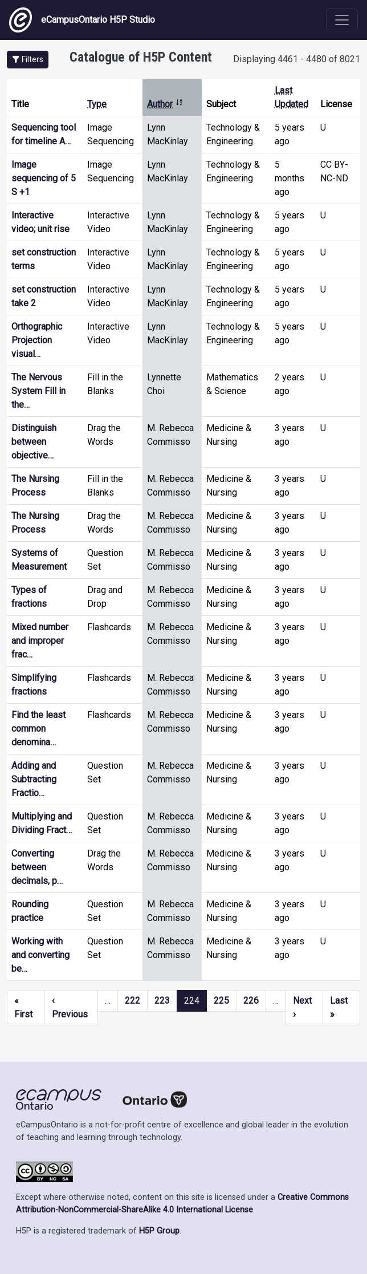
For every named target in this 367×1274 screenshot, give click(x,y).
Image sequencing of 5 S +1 (43, 178)
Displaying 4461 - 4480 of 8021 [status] (296, 59)
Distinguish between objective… (33, 442)
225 (221, 1000)
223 (162, 1000)
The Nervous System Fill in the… (38, 391)
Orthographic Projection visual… (36, 340)
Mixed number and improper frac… (39, 641)
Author (165, 104)
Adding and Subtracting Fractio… (33, 779)
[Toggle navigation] (342, 20)
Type (97, 104)
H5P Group (159, 1231)
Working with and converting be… (40, 955)
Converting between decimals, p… (37, 867)
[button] (27, 59)
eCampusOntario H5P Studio (82, 20)
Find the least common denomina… (38, 728)
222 (132, 1000)
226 (251, 1000)
